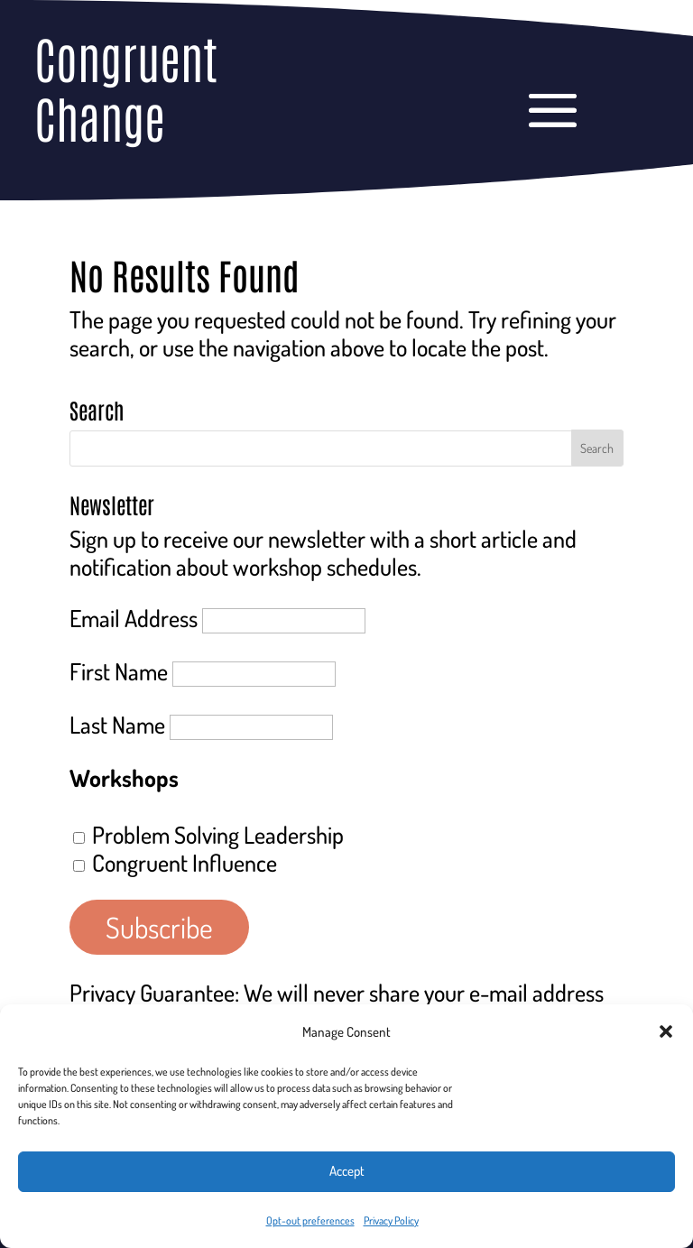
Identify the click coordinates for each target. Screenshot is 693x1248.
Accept (347, 1170)
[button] (666, 1031)
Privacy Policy (391, 1220)
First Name (118, 671)
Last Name (117, 724)
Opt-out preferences (310, 1220)
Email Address (133, 618)
